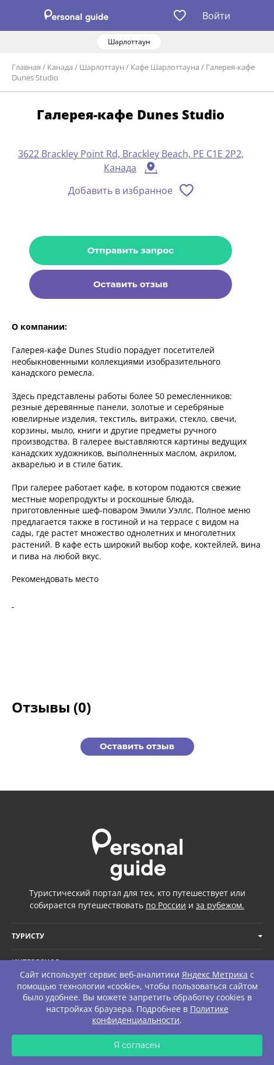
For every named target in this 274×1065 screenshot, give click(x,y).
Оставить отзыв (130, 284)
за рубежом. (220, 905)
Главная (26, 67)
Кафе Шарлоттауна (165, 67)
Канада (60, 67)
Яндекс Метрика (215, 974)
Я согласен (137, 1045)
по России (166, 905)
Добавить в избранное (120, 190)
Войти (216, 15)
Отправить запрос (130, 250)
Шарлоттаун (101, 67)
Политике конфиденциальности (160, 1014)
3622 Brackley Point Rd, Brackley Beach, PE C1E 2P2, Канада (131, 160)
